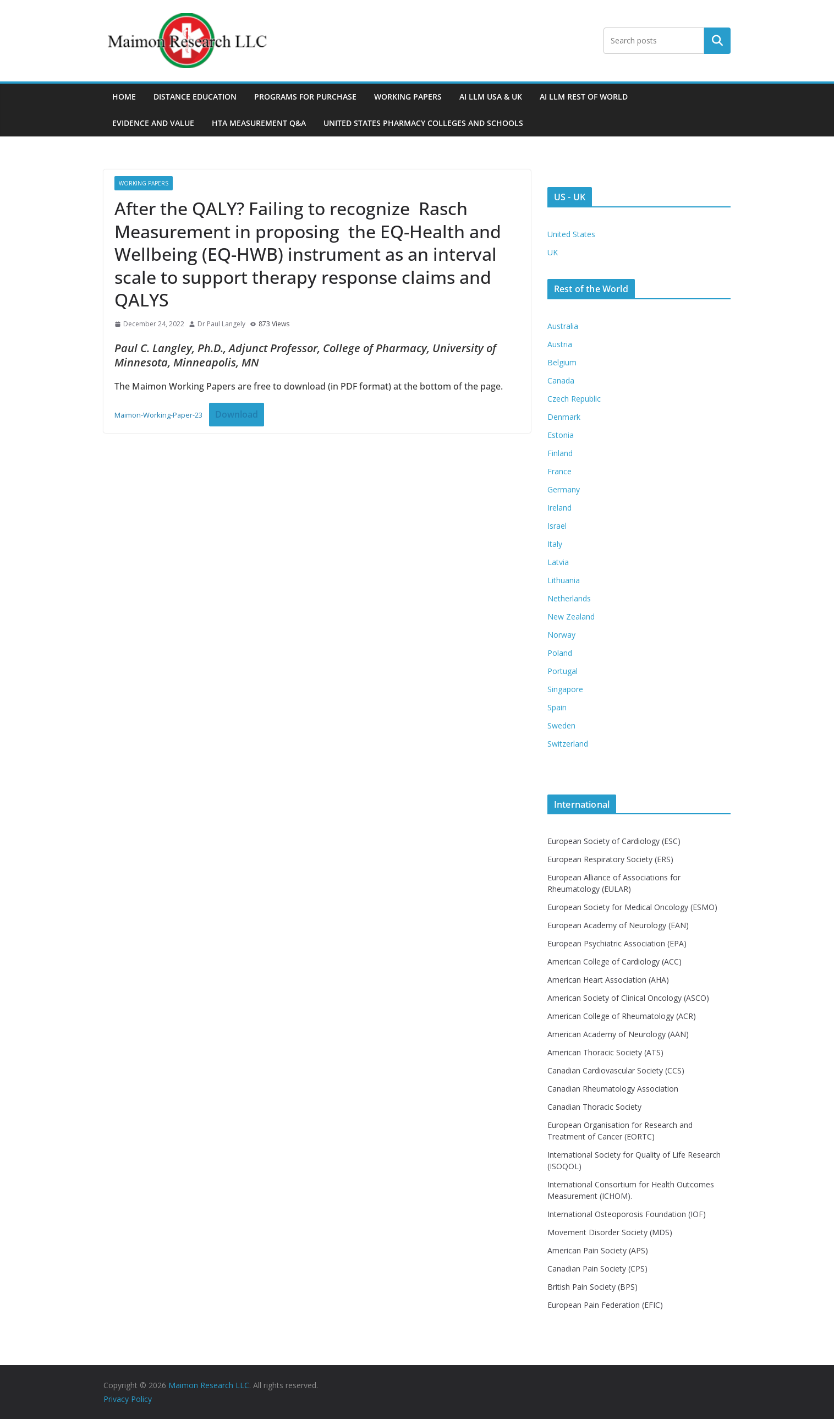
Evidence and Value (153, 123)
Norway (561, 634)
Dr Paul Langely (221, 323)
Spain (557, 707)
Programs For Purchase (305, 96)
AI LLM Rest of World (584, 96)
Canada (560, 380)
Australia (562, 326)
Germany (563, 489)
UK (552, 252)
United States (571, 234)
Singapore (565, 689)
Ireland (559, 507)
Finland (560, 453)
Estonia (560, 435)
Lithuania (563, 580)
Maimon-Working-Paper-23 (158, 415)
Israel (557, 526)
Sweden (561, 725)
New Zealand (571, 616)
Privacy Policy (127, 1399)
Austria (559, 344)
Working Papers (408, 96)
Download (236, 414)
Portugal (562, 671)
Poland (559, 653)
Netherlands (569, 598)
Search (717, 41)
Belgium (562, 362)
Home (124, 96)
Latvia (558, 562)
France (559, 471)
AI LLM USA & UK (490, 96)
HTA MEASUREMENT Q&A (259, 123)
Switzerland (567, 743)
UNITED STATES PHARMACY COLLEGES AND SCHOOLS (423, 123)
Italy (554, 544)
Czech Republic (574, 398)
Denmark (563, 417)
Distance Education (195, 96)
